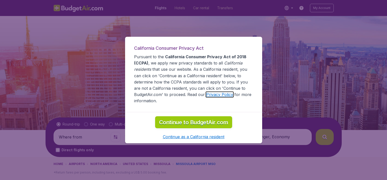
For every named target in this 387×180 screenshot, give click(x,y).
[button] (193, 136)
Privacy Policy (219, 94)
